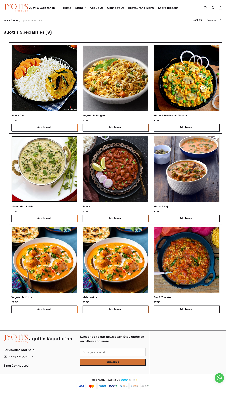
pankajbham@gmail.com (21, 357)
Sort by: (197, 20)
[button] (205, 8)
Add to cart (44, 127)
